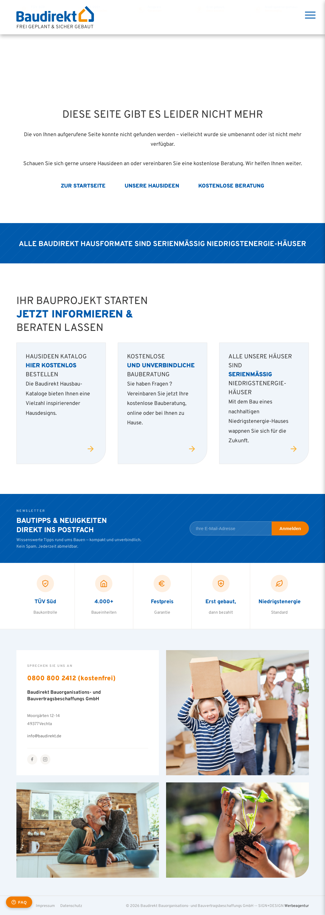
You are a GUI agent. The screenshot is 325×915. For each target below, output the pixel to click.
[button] (13, 902)
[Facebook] (32, 759)
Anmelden (290, 528)
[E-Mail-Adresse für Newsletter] (231, 528)
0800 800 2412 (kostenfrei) (71, 677)
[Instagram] (45, 759)
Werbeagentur (296, 905)
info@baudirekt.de (44, 736)
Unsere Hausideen (152, 185)
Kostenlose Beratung (231, 185)
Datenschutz (71, 905)
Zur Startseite (83, 185)
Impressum (45, 905)
